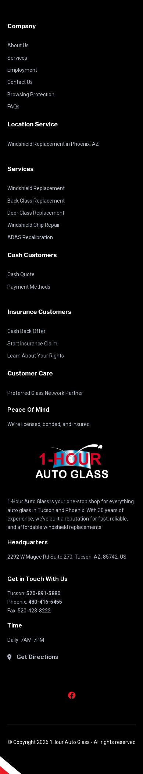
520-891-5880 (43, 593)
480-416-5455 (45, 602)
